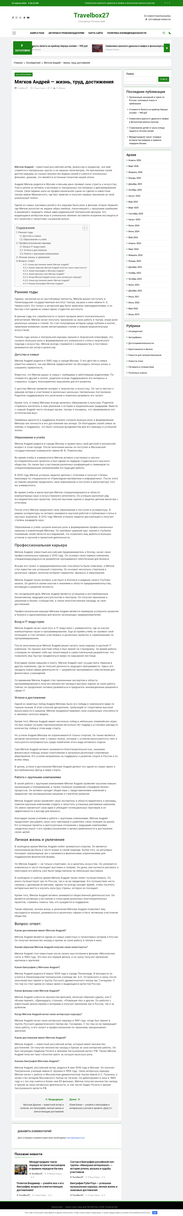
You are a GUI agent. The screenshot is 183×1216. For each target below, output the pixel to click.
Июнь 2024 (133, 231)
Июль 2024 (133, 225)
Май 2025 (133, 202)
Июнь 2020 (133, 302)
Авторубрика (134, 337)
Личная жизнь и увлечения (34, 257)
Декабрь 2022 (135, 290)
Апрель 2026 (134, 160)
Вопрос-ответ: (27, 261)
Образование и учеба (35, 239)
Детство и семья (32, 236)
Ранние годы (25, 232)
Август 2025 (134, 196)
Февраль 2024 (135, 255)
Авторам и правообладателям (66, 33)
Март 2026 (133, 166)
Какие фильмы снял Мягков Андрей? (46, 274)
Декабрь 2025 (135, 184)
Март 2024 (133, 249)
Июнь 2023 (133, 285)
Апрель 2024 (134, 243)
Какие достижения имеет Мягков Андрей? (48, 265)
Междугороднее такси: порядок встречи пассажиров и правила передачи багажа (47, 1165)
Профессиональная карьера (35, 243)
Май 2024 (133, 237)
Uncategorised (22, 74)
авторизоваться (75, 1138)
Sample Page (37, 33)
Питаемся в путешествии (141, 367)
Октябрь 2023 (135, 279)
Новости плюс (135, 361)
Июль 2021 (133, 296)
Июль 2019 (133, 314)
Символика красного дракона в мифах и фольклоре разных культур (120, 3)
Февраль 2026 (135, 172)
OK (155, 1213)
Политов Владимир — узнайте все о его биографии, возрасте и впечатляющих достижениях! (40, 1187)
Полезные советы (137, 373)
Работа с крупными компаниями (41, 254)
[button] (83, 228)
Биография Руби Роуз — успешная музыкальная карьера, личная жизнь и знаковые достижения (93, 1187)
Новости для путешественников (144, 355)
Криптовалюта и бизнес (140, 349)
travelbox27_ (23, 88)
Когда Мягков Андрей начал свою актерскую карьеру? (55, 277)
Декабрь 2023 (135, 267)
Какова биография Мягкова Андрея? (45, 284)
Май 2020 (133, 308)
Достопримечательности (141, 343)
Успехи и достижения (35, 250)
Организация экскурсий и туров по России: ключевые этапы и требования (147, 100)
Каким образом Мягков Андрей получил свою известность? (58, 268)
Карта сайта (95, 33)
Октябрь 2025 (135, 190)
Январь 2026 (134, 178)
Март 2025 (133, 207)
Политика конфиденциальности (126, 33)
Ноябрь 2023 (134, 273)
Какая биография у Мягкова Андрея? (46, 271)
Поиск (130, 73)
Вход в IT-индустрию (34, 247)
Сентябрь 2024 (135, 213)
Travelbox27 (91, 15)
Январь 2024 (134, 261)
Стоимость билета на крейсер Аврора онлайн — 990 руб (80, 46)
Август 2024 (134, 219)
